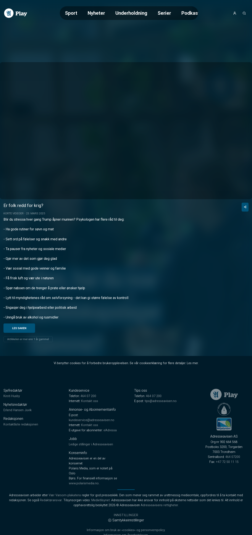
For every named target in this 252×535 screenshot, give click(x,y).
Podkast (190, 13)
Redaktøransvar (51, 513)
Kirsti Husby (11, 408)
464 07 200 (88, 408)
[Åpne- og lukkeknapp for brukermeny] (234, 13)
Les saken (19, 340)
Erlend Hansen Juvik (17, 423)
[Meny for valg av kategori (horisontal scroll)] (129, 13)
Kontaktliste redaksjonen (20, 437)
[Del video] (245, 219)
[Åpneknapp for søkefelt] (244, 13)
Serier (164, 13)
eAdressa (110, 442)
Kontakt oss (89, 413)
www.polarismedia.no (84, 496)
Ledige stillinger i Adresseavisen (91, 457)
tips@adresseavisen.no (161, 413)
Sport (71, 13)
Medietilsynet (100, 513)
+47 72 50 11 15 (227, 474)
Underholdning (131, 13)
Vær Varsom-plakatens (65, 507)
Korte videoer (13, 225)
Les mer (192, 375)
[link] (15, 13)
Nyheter (96, 13)
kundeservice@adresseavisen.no (91, 433)
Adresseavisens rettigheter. (160, 518)
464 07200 (232, 469)
